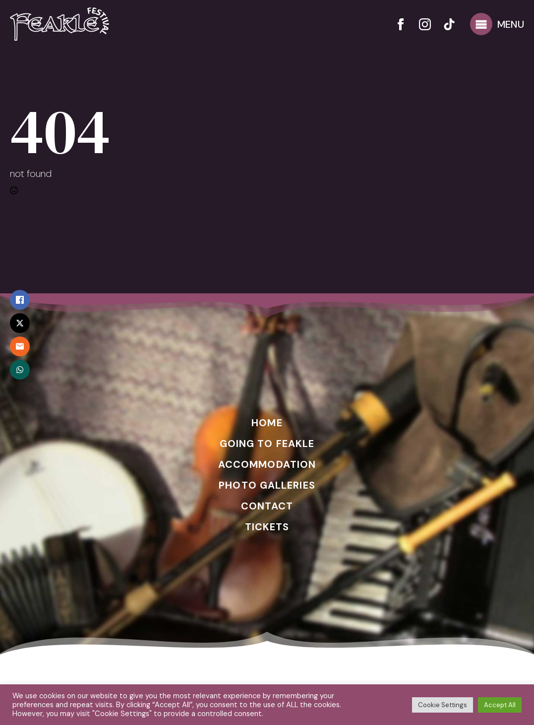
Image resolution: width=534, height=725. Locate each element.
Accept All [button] (500, 705)
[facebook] (401, 24)
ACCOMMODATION (267, 464)
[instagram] (425, 24)
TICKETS (267, 526)
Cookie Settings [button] (442, 705)
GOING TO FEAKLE (267, 443)
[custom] (449, 24)
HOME (266, 422)
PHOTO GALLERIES (267, 485)
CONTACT (267, 506)
